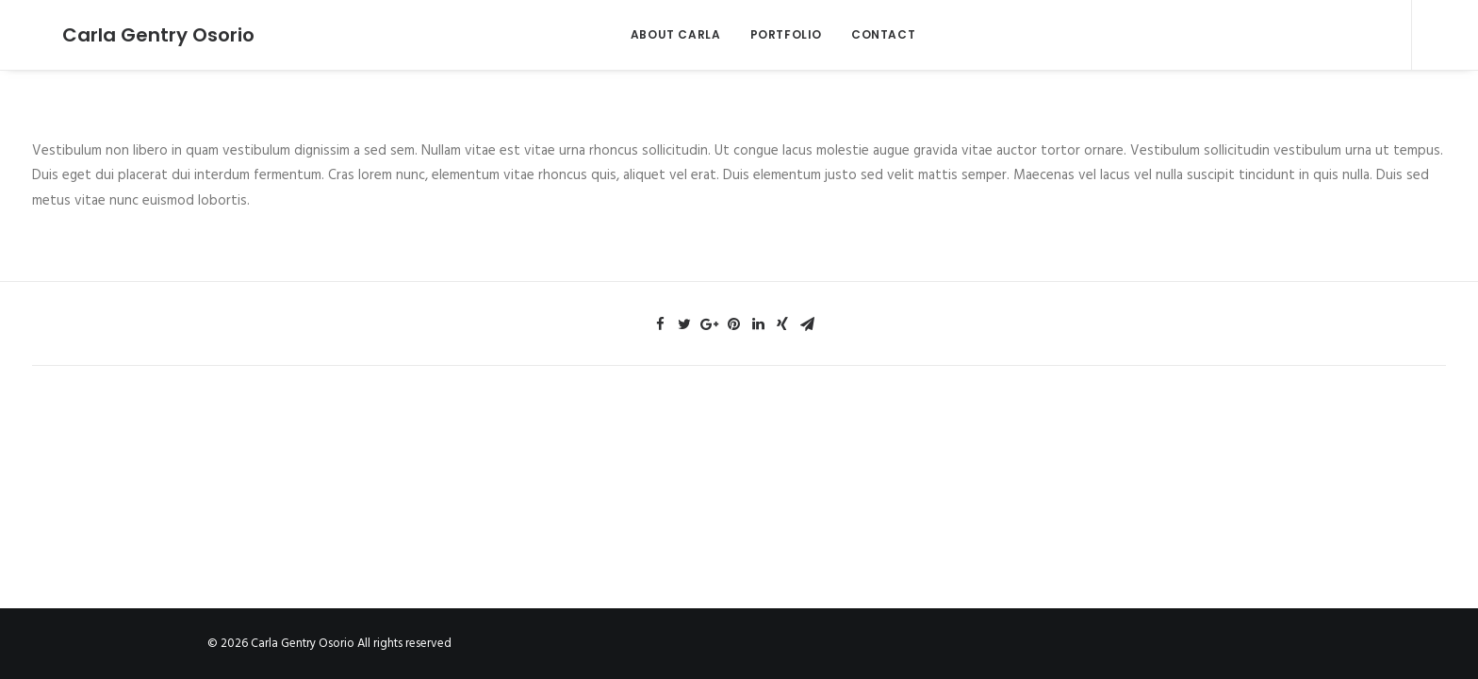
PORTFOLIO (771, 34)
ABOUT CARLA (661, 34)
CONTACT (868, 34)
